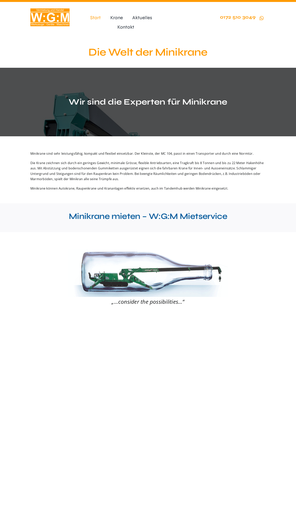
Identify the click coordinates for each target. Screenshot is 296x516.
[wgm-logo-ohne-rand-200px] (50, 10)
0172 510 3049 (238, 17)
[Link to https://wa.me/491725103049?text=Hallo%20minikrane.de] (262, 18)
